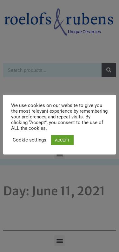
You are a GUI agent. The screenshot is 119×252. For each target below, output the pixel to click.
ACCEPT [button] (62, 140)
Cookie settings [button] (29, 140)
